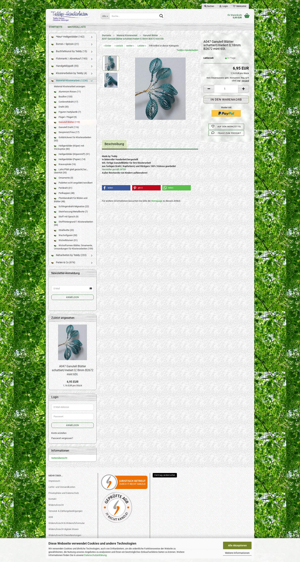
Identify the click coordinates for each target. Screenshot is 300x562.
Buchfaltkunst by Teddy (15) (69, 54)
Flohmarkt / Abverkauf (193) (69, 62)
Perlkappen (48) (64, 196)
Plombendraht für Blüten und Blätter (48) (70, 203)
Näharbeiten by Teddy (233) (69, 258)
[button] (208, 92)
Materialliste (77, 26)
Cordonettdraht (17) (66, 105)
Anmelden (72, 301)
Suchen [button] (209, 6)
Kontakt (52, 502)
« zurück (119, 49)
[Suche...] (105, 16)
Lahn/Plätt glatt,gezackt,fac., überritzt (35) (71, 175)
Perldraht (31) (63, 191)
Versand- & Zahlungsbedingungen (65, 514)
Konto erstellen (58, 436)
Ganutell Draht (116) (66, 130)
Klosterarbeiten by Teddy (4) (69, 76)
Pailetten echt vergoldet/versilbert (73, 186)
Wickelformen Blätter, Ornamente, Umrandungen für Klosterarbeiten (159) (73, 251)
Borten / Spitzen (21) (65, 47)
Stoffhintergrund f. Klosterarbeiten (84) (73, 227)
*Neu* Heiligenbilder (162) (67, 40)
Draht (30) (61, 110)
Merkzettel (239, 6)
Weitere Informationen (237, 552)
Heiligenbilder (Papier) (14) (70, 162)
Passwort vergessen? (62, 441)
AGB (50, 520)
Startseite (55, 26)
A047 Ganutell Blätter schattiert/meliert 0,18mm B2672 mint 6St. (72, 374)
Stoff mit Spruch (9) (66, 220)
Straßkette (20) (64, 233)
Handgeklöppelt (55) (65, 69)
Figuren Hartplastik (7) (67, 115)
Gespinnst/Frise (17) (66, 135)
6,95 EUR (72, 385)
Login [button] (223, 6)
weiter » (130, 49)
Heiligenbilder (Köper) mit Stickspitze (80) (69, 151)
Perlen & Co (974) (63, 266)
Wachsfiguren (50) (65, 238)
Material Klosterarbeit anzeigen (69, 90)
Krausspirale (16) (65, 167)
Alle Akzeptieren (237, 545)
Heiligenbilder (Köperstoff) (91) (72, 157)
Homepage (156, 204)
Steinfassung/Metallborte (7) (71, 215)
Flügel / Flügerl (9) (65, 120)
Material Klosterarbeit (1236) (69, 84)
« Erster (107, 49)
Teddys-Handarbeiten (187, 53)
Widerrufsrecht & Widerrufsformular (66, 526)
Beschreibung (114, 147)
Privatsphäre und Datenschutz (63, 496)
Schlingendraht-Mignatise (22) (71, 210)
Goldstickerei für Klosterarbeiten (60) (72, 143)
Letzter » (142, 49)
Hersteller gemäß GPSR (114, 173)
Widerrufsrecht (56, 508)
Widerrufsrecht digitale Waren (63, 532)
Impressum (54, 484)
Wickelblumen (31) (66, 243)
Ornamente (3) (63, 181)
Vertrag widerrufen (164, 478)
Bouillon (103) (63, 100)
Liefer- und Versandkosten (61, 490)
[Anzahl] (226, 92)
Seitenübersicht (59, 461)
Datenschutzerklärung (95, 555)
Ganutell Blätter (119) (67, 125)
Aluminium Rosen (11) (67, 95)
